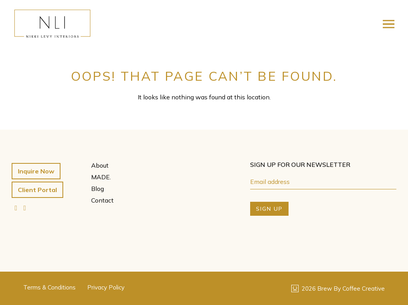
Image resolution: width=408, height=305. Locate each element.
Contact (102, 200)
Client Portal (37, 190)
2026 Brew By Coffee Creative (338, 288)
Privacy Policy (105, 287)
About (100, 165)
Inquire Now (36, 171)
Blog (97, 188)
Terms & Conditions (49, 287)
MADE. (101, 177)
